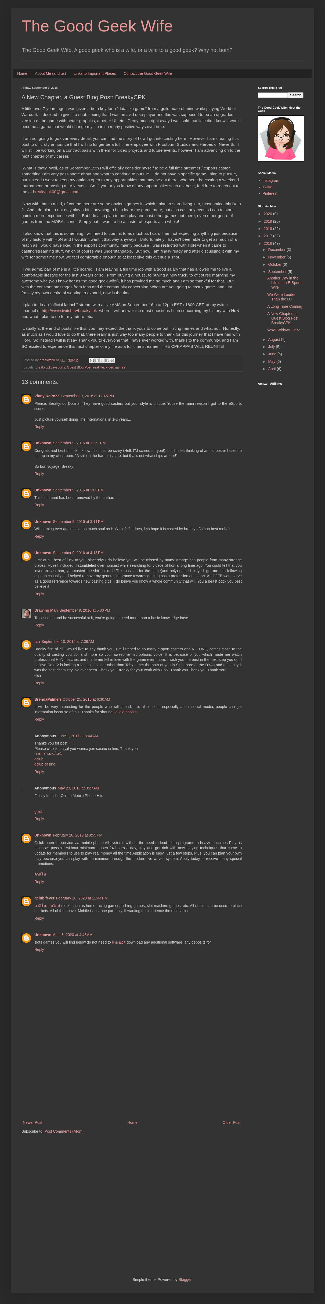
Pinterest (270, 193)
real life (98, 367)
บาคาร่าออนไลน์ (48, 754)
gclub (38, 759)
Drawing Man (46, 610)
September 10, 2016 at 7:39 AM (67, 641)
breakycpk (43, 367)
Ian (37, 641)
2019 (268, 221)
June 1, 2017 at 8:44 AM (78, 736)
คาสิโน (40, 874)
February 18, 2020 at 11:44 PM (82, 898)
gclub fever (44, 898)
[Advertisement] (131, 1074)
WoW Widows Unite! (284, 330)
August (274, 339)
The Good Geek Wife (97, 26)
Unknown (42, 443)
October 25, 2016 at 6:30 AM (86, 699)
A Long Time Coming (284, 306)
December (277, 249)
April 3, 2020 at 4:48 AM (72, 935)
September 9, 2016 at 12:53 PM (79, 443)
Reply (39, 426)
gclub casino (44, 764)
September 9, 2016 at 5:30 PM (84, 610)
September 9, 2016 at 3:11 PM (78, 521)
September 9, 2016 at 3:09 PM (78, 490)
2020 (268, 214)
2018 (268, 228)
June (272, 354)
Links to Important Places (95, 73)
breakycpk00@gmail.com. (57, 191)
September (277, 272)
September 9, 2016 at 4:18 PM (78, 553)
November (277, 257)
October (275, 264)
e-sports (59, 367)
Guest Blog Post (79, 367)
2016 (268, 243)
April (272, 369)
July (272, 347)
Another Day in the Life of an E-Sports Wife (284, 282)
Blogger (185, 1279)
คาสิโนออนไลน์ (47, 905)
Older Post (231, 1122)
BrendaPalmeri (47, 699)
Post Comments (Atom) (64, 1131)
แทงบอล (119, 942)
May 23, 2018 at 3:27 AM (78, 788)
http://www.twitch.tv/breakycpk (69, 310)
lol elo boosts (126, 712)
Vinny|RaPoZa (47, 396)
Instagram (271, 180)
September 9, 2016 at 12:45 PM (87, 396)
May (272, 361)
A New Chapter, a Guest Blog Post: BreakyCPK (283, 318)
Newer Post (32, 1122)
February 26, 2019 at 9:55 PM (77, 835)
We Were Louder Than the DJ (281, 296)
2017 (268, 236)
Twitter (268, 187)
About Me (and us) (50, 73)
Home (22, 73)
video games (115, 367)
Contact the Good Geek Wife (148, 73)
